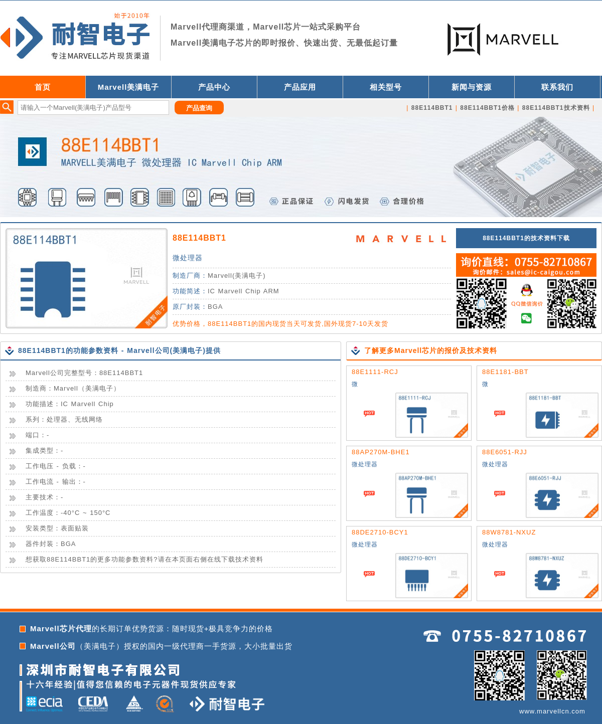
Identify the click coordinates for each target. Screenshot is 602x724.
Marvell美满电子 (129, 87)
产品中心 (214, 87)
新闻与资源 (472, 87)
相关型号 (386, 87)
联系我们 (557, 87)
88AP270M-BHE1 (381, 452)
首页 (43, 87)
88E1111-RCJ (375, 372)
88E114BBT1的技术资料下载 (526, 238)
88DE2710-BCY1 (380, 532)
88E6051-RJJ (504, 452)
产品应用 (300, 87)
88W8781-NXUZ (509, 532)
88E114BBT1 (199, 238)
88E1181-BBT (505, 372)
